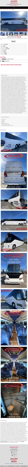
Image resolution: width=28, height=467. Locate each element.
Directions (11, 5)
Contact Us (14, 455)
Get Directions (14, 452)
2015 (7, 9)
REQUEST (7, 59)
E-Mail (16, 5)
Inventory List (7, 463)
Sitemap (11, 463)
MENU (14, 7)
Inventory (4, 9)
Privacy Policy (15, 463)
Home (1, 9)
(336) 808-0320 (14, 3)
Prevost (10, 9)
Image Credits (21, 463)
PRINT (4, 61)
